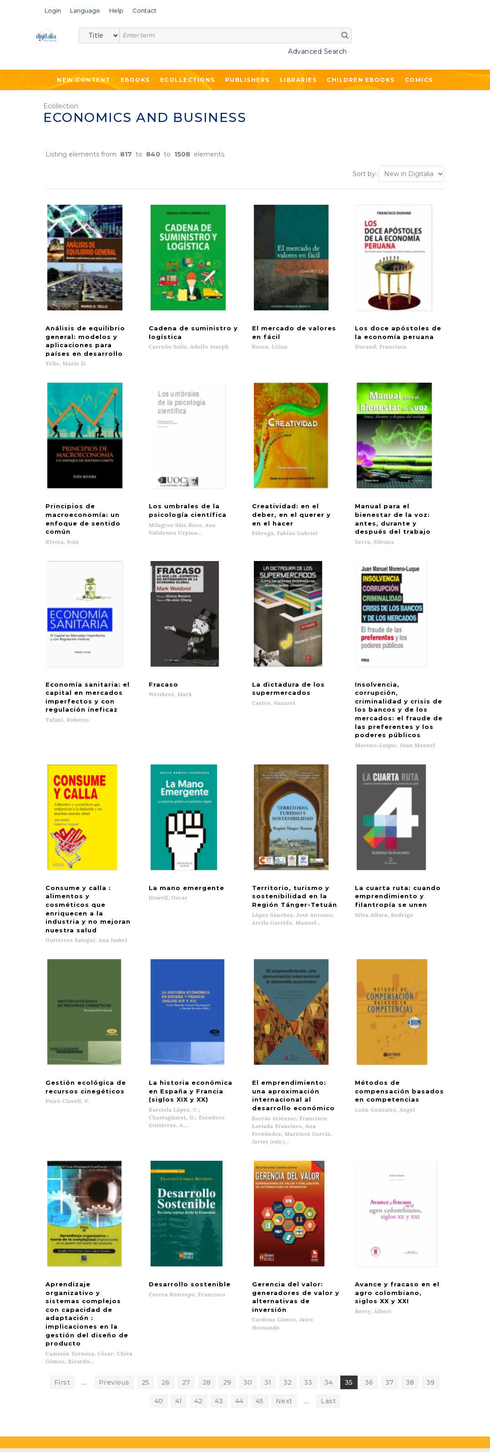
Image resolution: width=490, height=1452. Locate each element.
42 (198, 1244)
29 (227, 1225)
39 (430, 1225)
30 (248, 1225)
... (84, 1225)
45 (260, 1244)
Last (328, 1244)
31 (268, 1225)
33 (308, 1225)
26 (166, 1225)
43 (219, 1244)
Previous (114, 1225)
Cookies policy (157, 1435)
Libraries (298, 79)
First (62, 1225)
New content (44, 1309)
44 (239, 1244)
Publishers (247, 79)
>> (125, 1382)
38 (410, 1225)
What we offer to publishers (181, 1318)
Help (264, 1318)
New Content (84, 79)
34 (328, 1225)
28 (206, 1225)
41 (178, 1244)
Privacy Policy (112, 1402)
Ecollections (187, 79)
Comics (419, 79)
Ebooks (135, 79)
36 (369, 1225)
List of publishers (165, 1309)
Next (284, 1244)
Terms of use (55, 1435)
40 (158, 1244)
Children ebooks (361, 79)
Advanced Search (317, 51)
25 (145, 1225)
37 (389, 1225)
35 (349, 1225)
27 (186, 1225)
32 (287, 1225)
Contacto (271, 1309)
